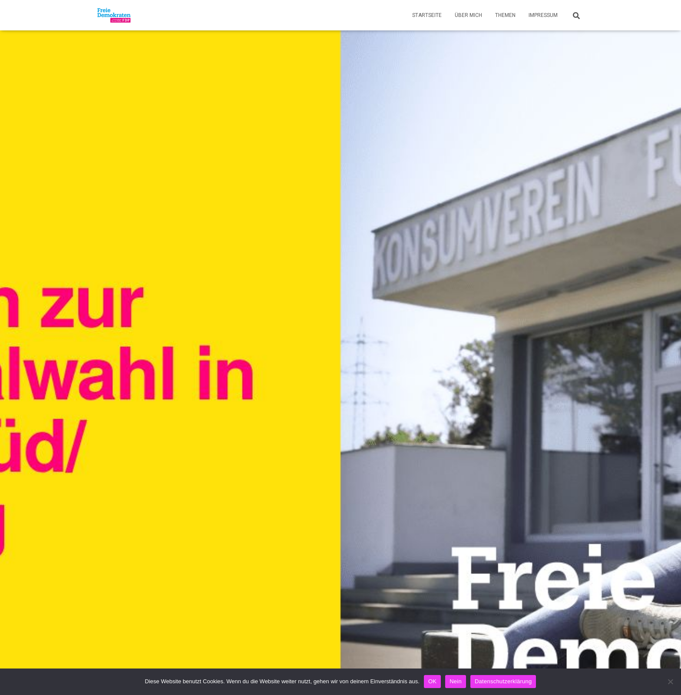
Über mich (468, 15)
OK (432, 681)
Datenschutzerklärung (503, 681)
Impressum (543, 15)
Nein (456, 681)
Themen (505, 15)
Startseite (427, 15)
